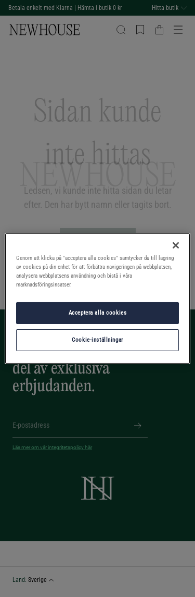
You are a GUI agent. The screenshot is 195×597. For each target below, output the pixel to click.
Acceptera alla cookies (98, 312)
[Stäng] (175, 245)
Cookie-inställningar (97, 339)
